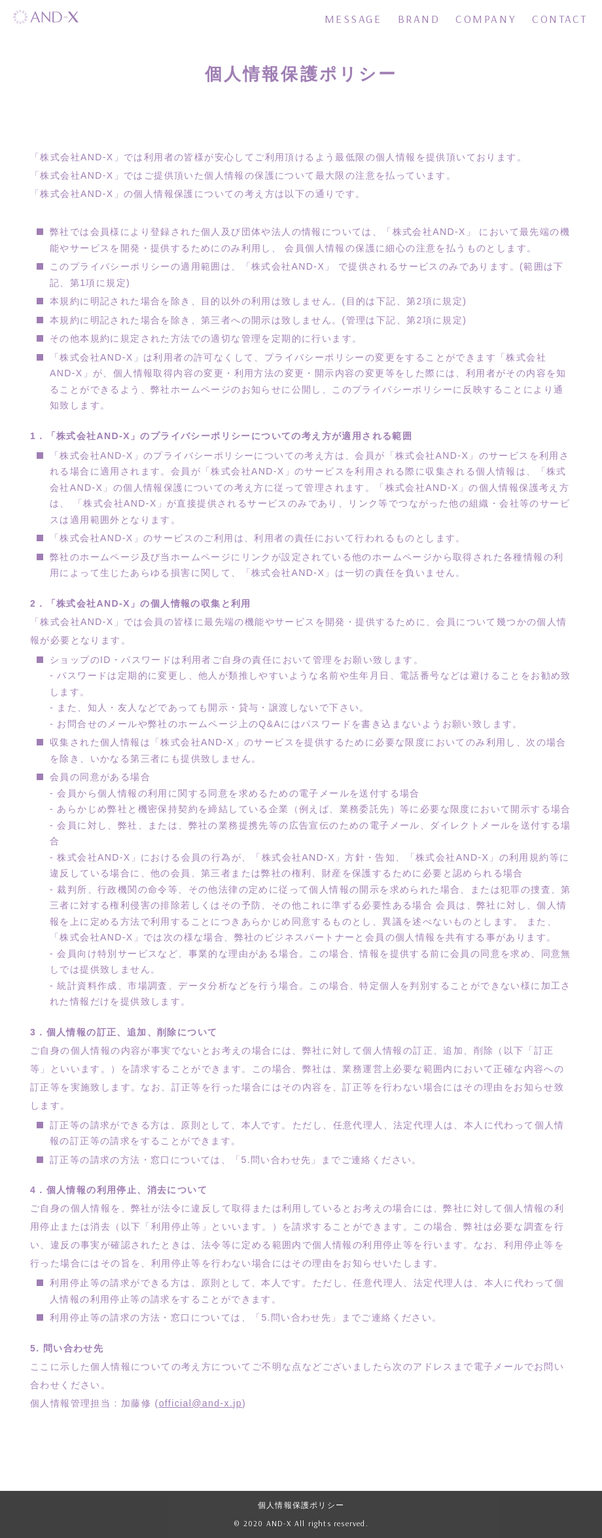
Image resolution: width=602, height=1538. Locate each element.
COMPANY (485, 19)
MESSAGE (353, 19)
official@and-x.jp (200, 1403)
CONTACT (560, 19)
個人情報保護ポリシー (301, 1505)
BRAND (419, 19)
